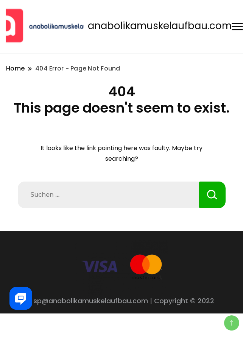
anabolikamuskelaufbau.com (160, 26)
